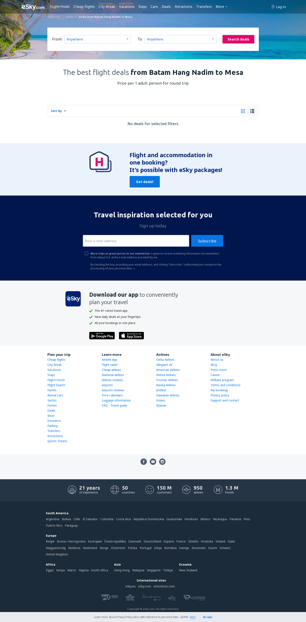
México (205, 519)
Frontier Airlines (167, 380)
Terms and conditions (226, 385)
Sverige (184, 548)
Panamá (235, 519)
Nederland (90, 548)
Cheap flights (84, 6)
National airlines (113, 375)
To (139, 39)
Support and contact (225, 400)
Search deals (238, 39)
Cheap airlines (111, 370)
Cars (154, 6)
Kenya (60, 570)
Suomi (212, 548)
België (50, 541)
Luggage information (116, 400)
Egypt (50, 570)
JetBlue (161, 390)
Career (215, 375)
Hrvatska (207, 541)
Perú (247, 519)
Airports (107, 385)
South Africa (99, 570)
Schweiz (225, 548)
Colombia (106, 519)
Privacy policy (220, 395)
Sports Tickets (57, 441)
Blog (214, 365)
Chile (77, 519)
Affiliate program (222, 380)
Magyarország (56, 548)
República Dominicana (148, 519)
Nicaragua (220, 519)
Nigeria (84, 570)
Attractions (183, 6)
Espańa (169, 541)
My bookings (219, 390)
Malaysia (138, 570)
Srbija (158, 548)
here (193, 617)
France (181, 541)
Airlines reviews (112, 380)
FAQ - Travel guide (114, 405)
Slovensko (199, 548)
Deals (166, 6)
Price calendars (112, 395)
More (220, 6)
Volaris (160, 400)
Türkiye (168, 570)
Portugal (146, 548)
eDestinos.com (164, 586)
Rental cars (55, 395)
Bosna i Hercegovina (71, 541)
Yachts (52, 400)
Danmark (134, 541)
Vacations (127, 6)
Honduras (191, 519)
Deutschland (152, 541)
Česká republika (115, 541)
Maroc (71, 570)
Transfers (204, 6)
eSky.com (144, 586)
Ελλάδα (193, 541)
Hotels (52, 390)
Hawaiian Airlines (167, 395)
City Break (107, 6)
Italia (231, 541)
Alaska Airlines (166, 385)
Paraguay (71, 525)
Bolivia (66, 519)
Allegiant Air (164, 365)
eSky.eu (130, 586)
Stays (142, 6)
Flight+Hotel (60, 6)
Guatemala (174, 519)
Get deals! (144, 181)
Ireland (220, 541)
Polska (132, 548)
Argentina (52, 519)
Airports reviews (113, 390)
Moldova (74, 548)
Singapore (154, 570)
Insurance (54, 421)
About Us (217, 360)
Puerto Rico (54, 525)
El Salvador (90, 519)
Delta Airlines (165, 360)
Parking (52, 426)
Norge (104, 548)
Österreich (118, 548)
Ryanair (161, 405)
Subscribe (207, 240)
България (95, 541)
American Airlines (168, 370)
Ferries (52, 405)
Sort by (56, 111)
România (170, 548)
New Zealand (188, 570)
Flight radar (110, 365)
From (57, 39)
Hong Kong (122, 570)
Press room (219, 370)
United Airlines (166, 375)
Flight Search (56, 385)
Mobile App (109, 360)
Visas (50, 416)
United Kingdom (57, 554)
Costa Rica (123, 519)
